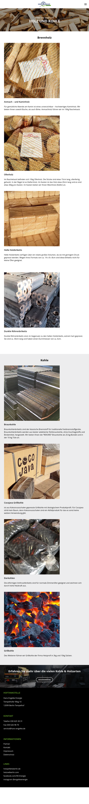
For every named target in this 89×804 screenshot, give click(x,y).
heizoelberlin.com (11, 772)
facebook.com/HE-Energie (14, 776)
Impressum (8, 751)
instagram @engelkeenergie (15, 779)
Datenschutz (8, 754)
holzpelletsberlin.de (11, 768)
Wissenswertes (44, 680)
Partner (6, 744)
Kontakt (6, 747)
